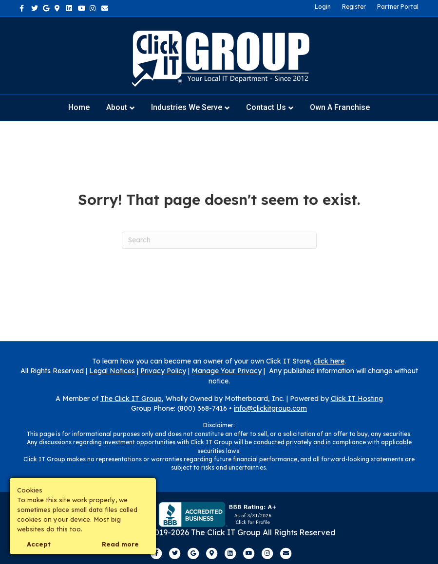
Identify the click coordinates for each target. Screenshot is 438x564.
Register (354, 6)
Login (323, 6)
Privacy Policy (163, 370)
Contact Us (266, 107)
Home (79, 107)
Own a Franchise (340, 107)
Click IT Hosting (357, 398)
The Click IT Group (131, 398)
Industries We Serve (186, 107)
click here (329, 361)
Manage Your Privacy (226, 370)
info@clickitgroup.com (270, 408)
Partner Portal (398, 6)
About (116, 107)
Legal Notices (112, 370)
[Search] (219, 240)
